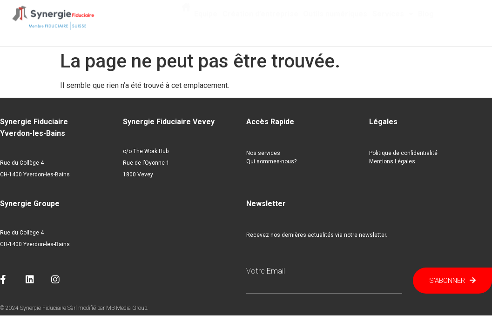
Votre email (265, 271)
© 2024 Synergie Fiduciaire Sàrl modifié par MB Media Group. (74, 308)
